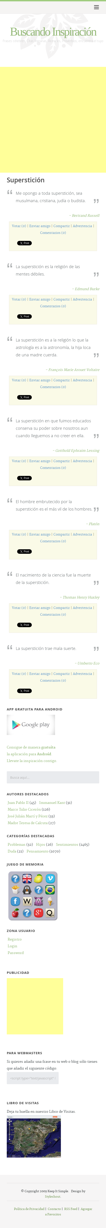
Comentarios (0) (53, 233)
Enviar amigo (39, 226)
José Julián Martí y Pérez (28, 816)
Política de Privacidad (29, 1209)
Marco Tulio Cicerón (24, 809)
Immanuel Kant (52, 803)
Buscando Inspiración (53, 31)
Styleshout (52, 1197)
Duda (12, 851)
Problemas (16, 845)
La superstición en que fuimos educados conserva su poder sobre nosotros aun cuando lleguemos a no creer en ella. (53, 428)
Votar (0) (19, 226)
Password (16, 953)
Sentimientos (67, 845)
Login (12, 946)
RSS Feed (70, 1209)
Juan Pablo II (18, 803)
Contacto (54, 1209)
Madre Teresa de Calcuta (28, 823)
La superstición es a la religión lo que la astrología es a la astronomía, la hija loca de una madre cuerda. (53, 347)
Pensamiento (37, 851)
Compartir (61, 226)
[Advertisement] (53, 120)
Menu (95, 7)
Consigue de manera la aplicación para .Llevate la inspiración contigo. (32, 747)
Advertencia (82, 226)
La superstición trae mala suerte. (46, 648)
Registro (15, 939)
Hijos (40, 845)
